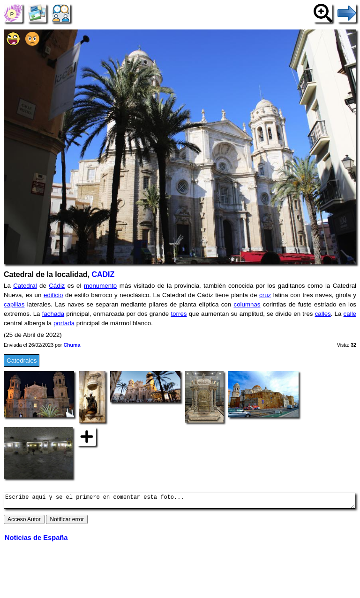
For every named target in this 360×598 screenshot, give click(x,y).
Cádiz (57, 285)
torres (179, 313)
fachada (53, 313)
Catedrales (22, 360)
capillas (14, 304)
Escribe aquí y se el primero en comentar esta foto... (179, 502)
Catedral (25, 285)
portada (64, 323)
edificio (53, 295)
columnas (246, 304)
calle (350, 313)
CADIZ (102, 274)
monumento (100, 285)
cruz (265, 295)
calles (323, 313)
